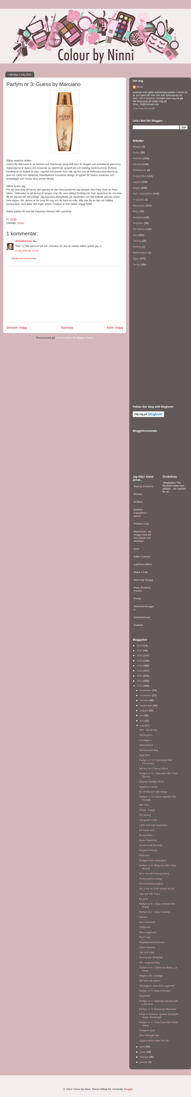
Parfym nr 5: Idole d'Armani (154, 990)
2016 (140, 655)
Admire (143, 917)
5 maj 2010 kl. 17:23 (27, 250)
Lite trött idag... (147, 952)
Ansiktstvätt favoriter (150, 845)
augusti (144, 710)
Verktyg (137, 246)
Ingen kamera (147, 947)
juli (142, 715)
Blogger (128, 1089)
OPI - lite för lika (148, 729)
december (146, 690)
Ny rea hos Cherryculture (153, 768)
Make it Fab (141, 572)
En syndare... (146, 835)
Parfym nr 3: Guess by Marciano (157, 1009)
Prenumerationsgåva (151, 883)
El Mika (138, 501)
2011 (140, 680)
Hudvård (137, 158)
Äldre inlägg (115, 327)
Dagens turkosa (148, 850)
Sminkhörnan (23, 241)
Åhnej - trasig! (147, 810)
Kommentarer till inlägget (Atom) (74, 337)
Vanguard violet (148, 819)
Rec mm (144, 804)
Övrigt (136, 264)
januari (144, 1062)
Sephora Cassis (148, 786)
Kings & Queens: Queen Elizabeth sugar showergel (158, 1016)
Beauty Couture (143, 486)
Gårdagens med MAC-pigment (156, 985)
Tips (135, 235)
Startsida (67, 327)
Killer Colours (142, 556)
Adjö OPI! (144, 755)
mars (143, 1051)
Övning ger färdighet (151, 957)
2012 (140, 675)
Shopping (138, 217)
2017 (140, 650)
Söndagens (145, 734)
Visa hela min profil (144, 108)
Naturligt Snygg (143, 579)
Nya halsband (147, 922)
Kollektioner (139, 170)
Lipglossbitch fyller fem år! (154, 1040)
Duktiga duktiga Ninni (151, 781)
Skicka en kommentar (23, 258)
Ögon (136, 258)
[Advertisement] (65, 294)
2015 (140, 660)
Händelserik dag (148, 750)
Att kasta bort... (147, 830)
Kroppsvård (139, 176)
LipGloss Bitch (143, 564)
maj (142, 725)
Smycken (138, 223)
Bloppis (137, 146)
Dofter (20, 223)
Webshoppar (140, 252)
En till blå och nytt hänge (153, 791)
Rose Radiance (148, 840)
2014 (140, 665)
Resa (136, 211)
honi (136, 548)
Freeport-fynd (147, 1030)
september (146, 705)
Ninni (140, 86)
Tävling (137, 240)
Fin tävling (145, 814)
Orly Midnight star (149, 1035)
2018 (140, 645)
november (146, 695)
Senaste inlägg (16, 327)
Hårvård (137, 164)
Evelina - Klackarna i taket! (140, 512)
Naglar (136, 187)
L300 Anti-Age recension (153, 825)
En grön (143, 898)
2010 (140, 685)
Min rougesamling (149, 962)
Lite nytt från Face (149, 893)
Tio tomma (139, 229)
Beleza (138, 494)
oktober (144, 700)
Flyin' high (145, 937)
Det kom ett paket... (150, 980)
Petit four (144, 855)
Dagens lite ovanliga (150, 975)
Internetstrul (146, 745)
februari (144, 1056)
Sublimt (138, 625)
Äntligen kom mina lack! (152, 860)
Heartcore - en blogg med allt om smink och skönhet (142, 536)
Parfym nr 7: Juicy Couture (154, 911)
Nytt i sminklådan (142, 193)
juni (142, 720)
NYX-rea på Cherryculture (154, 873)
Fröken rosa (141, 523)
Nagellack (144, 995)
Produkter (138, 199)
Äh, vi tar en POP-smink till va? (157, 888)
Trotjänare (145, 927)
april (142, 1046)
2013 (140, 670)
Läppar (137, 181)
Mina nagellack (147, 932)
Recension (139, 205)
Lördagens (145, 740)
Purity (137, 598)
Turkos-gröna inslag (150, 878)
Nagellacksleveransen (151, 942)
